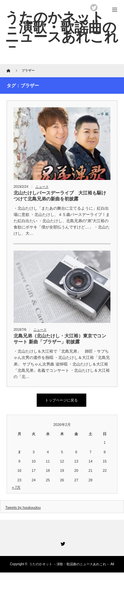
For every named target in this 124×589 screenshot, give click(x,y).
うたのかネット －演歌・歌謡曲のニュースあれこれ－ (69, 564)
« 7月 (16, 487)
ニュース (42, 187)
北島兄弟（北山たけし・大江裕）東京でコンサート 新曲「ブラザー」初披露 (60, 338)
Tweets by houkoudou (23, 507)
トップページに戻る (61, 400)
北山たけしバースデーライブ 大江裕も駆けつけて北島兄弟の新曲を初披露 (60, 195)
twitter (94, 7)
